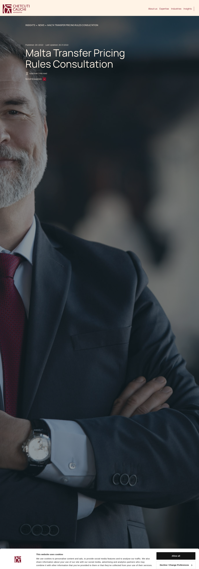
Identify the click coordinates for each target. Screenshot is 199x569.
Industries (176, 8)
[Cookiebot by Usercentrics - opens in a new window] (18, 564)
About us (152, 8)
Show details (42, 563)
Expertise (164, 8)
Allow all (176, 546)
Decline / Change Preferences (176, 555)
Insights (188, 8)
